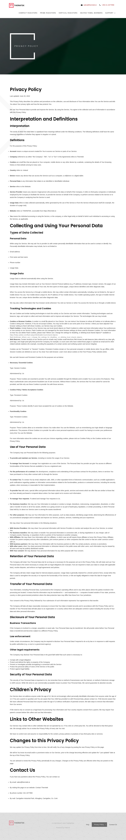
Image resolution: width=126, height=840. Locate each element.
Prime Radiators (48, 13)
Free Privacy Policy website (92, 352)
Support (110, 13)
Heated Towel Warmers (91, 13)
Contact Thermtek (41, 787)
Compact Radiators (28, 13)
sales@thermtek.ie (90, 5)
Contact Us (113, 824)
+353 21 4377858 (108, 5)
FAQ (87, 824)
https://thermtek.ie (50, 211)
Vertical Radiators (68, 13)
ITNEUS (67, 827)
